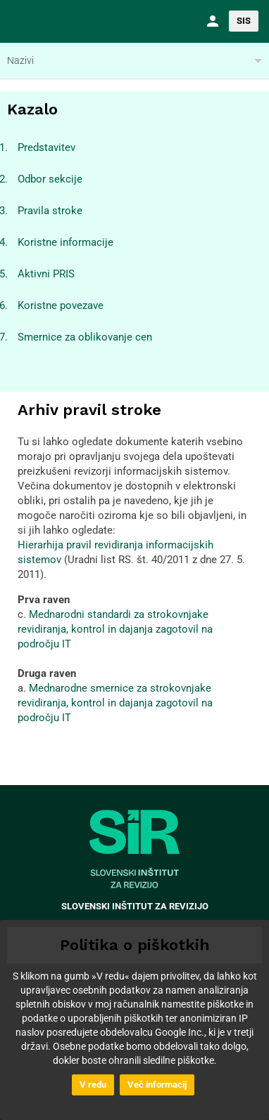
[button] (211, 21)
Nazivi (20, 60)
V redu (93, 1084)
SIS (244, 20)
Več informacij (157, 1084)
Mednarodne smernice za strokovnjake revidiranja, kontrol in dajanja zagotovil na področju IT (115, 703)
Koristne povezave (61, 305)
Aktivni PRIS (46, 274)
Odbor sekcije (50, 179)
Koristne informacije (65, 242)
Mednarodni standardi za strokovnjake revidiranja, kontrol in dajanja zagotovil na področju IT (115, 629)
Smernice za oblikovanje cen (85, 337)
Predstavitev (46, 147)
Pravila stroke (50, 210)
